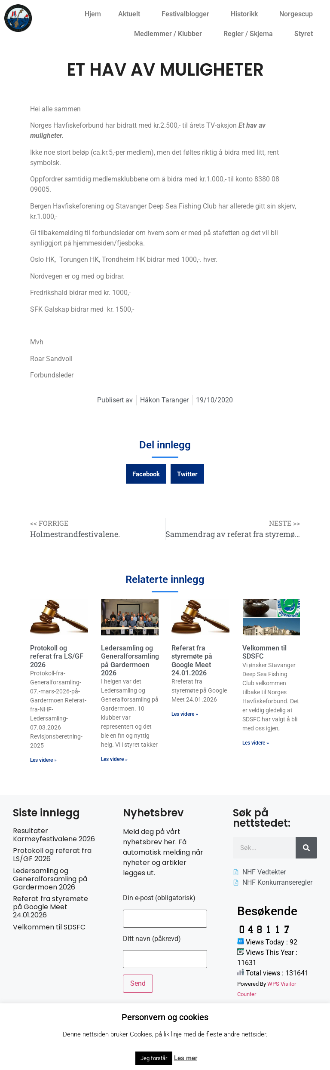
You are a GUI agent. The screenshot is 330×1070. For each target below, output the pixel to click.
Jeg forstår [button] (154, 1058)
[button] (146, 474)
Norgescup (298, 14)
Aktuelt (131, 14)
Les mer (185, 1058)
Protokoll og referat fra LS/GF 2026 (56, 656)
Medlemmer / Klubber (170, 34)
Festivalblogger (188, 14)
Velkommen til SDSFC (49, 927)
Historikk (246, 14)
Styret (305, 34)
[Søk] (306, 847)
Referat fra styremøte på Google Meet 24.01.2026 (191, 660)
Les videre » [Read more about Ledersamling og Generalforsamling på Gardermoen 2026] (114, 759)
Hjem (93, 14)
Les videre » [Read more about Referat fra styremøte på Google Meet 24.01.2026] (184, 714)
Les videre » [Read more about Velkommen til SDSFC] (255, 743)
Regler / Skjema (250, 34)
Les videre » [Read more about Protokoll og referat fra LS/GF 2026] (43, 760)
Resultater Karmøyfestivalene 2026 (54, 835)
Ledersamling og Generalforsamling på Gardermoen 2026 (130, 660)
